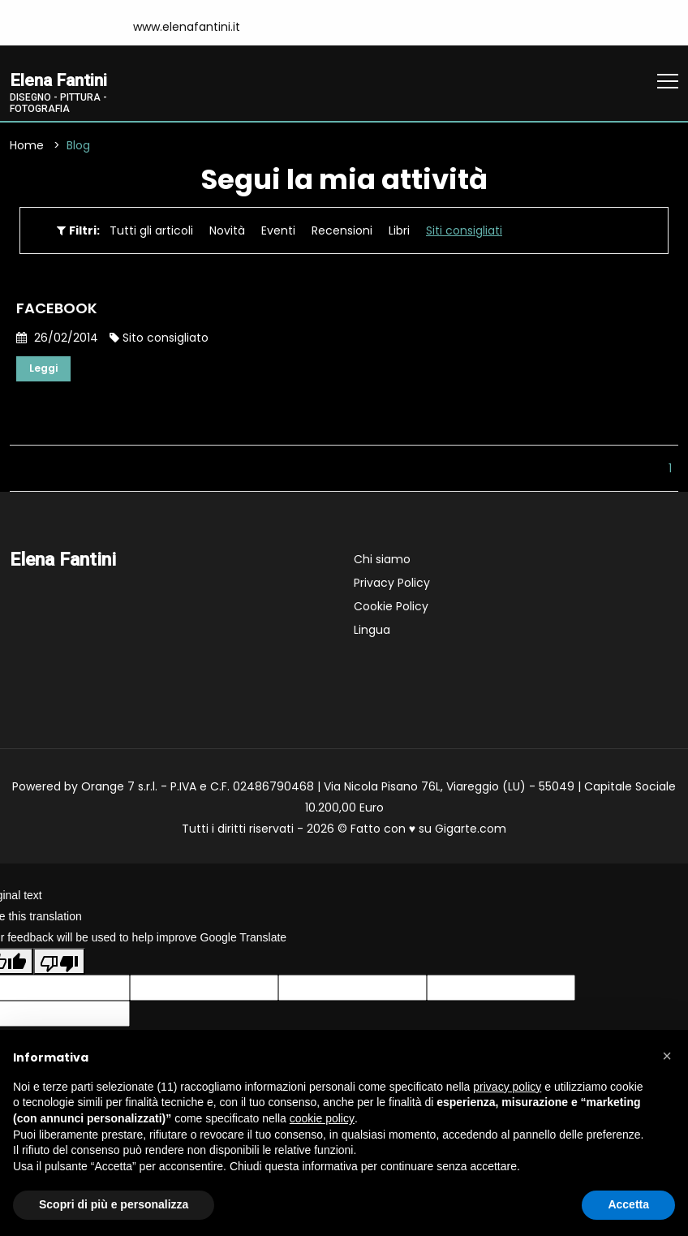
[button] (667, 1056)
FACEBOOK (56, 310)
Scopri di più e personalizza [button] (113, 1204)
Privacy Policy (392, 587)
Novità (227, 233)
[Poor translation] (59, 965)
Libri (399, 233)
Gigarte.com (470, 833)
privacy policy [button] (507, 1086)
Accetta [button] (628, 1204)
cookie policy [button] (322, 1118)
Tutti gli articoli (151, 233)
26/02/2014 (57, 340)
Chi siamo (382, 563)
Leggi (45, 372)
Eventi (278, 233)
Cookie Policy (391, 610)
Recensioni (342, 233)
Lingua (372, 634)
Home (27, 147)
